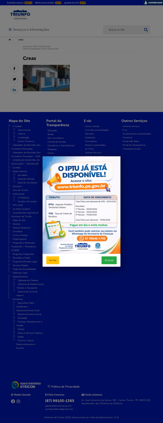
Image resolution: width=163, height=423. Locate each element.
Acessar (109, 260)
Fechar (52, 260)
